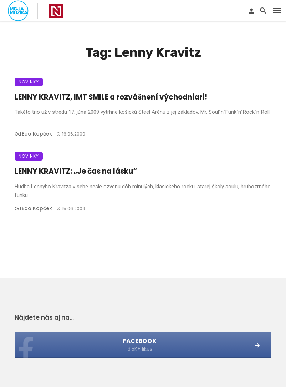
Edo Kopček (37, 133)
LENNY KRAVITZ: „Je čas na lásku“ (76, 171)
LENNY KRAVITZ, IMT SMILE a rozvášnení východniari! (111, 97)
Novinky (29, 82)
